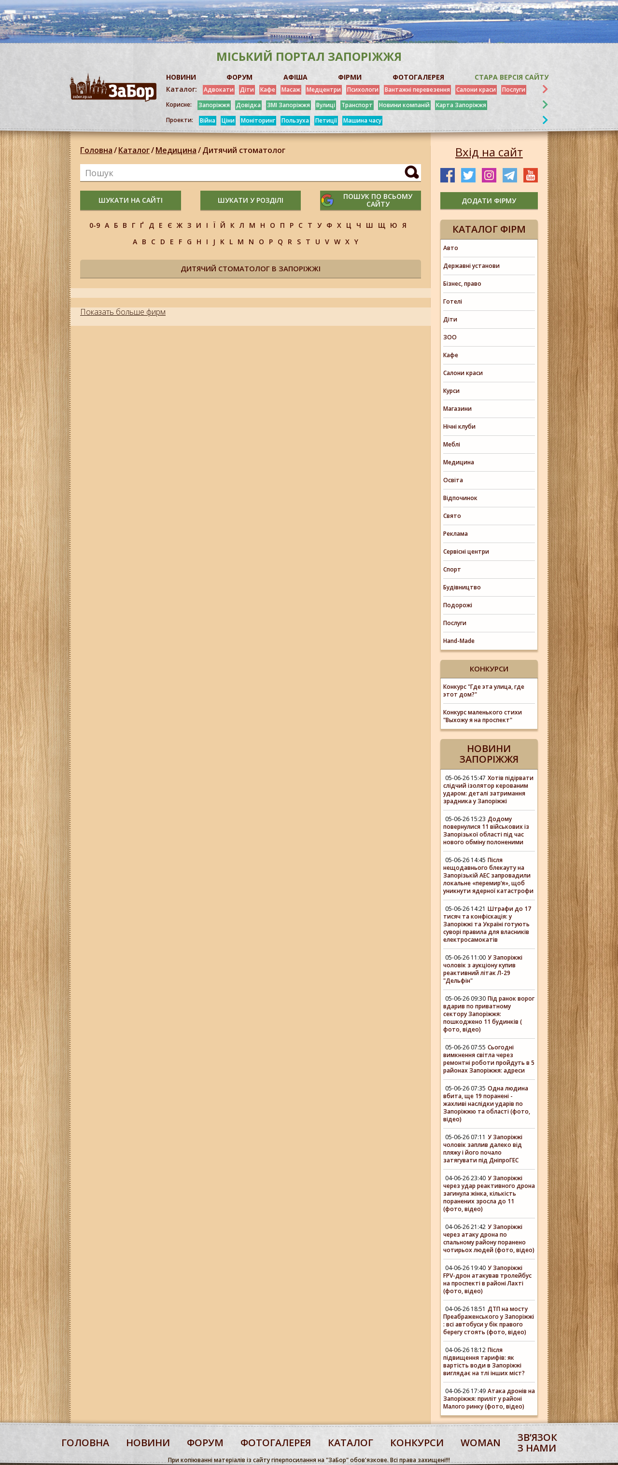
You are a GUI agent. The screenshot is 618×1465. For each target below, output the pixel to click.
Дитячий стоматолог (243, 150)
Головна (96, 150)
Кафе (267, 89)
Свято (452, 516)
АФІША (295, 77)
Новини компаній (404, 105)
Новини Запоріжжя (489, 754)
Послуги (513, 89)
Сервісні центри (466, 551)
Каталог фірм (489, 229)
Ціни (228, 120)
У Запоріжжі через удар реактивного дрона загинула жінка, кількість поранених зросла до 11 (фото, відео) (489, 1193)
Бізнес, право (462, 283)
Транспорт (357, 105)
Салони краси (476, 89)
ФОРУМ (239, 77)
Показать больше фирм (123, 311)
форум (205, 1442)
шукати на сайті (130, 200)
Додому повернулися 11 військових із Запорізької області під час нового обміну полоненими (486, 830)
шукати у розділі (250, 200)
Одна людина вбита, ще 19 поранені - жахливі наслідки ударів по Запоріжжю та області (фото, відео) (486, 1103)
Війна (207, 120)
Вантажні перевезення (417, 89)
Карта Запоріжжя (461, 105)
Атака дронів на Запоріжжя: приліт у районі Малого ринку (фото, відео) (489, 1398)
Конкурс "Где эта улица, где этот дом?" (483, 690)
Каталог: (181, 89)
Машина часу (362, 120)
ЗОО (450, 337)
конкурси (417, 1442)
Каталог (134, 150)
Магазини (457, 409)
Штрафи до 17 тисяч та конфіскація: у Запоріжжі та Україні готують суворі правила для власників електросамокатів (487, 924)
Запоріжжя (214, 105)
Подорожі (457, 605)
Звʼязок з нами (537, 1442)
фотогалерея (275, 1442)
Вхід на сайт (489, 152)
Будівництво (462, 587)
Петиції (326, 120)
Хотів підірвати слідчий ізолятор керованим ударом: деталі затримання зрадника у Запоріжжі (488, 789)
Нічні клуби (459, 426)
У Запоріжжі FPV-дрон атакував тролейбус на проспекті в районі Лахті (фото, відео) (487, 1279)
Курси (451, 391)
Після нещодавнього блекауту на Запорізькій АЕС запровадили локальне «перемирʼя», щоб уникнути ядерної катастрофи (488, 875)
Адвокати (219, 89)
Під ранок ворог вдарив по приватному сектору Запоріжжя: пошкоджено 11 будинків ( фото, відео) (488, 1013)
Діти (247, 89)
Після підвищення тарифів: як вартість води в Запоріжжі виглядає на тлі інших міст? (484, 1361)
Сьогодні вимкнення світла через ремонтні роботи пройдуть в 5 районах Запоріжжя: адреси (488, 1058)
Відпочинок (460, 498)
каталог (350, 1442)
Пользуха (295, 120)
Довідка (248, 105)
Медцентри (324, 89)
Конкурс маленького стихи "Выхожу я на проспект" (482, 716)
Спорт (452, 569)
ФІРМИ (350, 77)
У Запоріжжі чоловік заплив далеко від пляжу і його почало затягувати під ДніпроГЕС (482, 1148)
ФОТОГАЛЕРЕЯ (418, 77)
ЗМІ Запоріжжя (288, 105)
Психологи (363, 89)
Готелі (452, 301)
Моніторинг (258, 120)
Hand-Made (459, 641)
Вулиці (325, 105)
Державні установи (471, 266)
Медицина (176, 150)
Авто (450, 248)
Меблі (451, 444)
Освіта (453, 480)
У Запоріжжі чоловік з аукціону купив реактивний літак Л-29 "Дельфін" (482, 969)
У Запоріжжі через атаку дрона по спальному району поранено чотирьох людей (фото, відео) (488, 1238)
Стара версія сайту (511, 77)
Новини (148, 1442)
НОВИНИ (181, 77)
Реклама (455, 534)
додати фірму (489, 200)
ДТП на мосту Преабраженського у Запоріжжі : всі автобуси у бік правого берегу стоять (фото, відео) (488, 1320)
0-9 (94, 225)
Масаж (290, 89)
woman (481, 1442)
